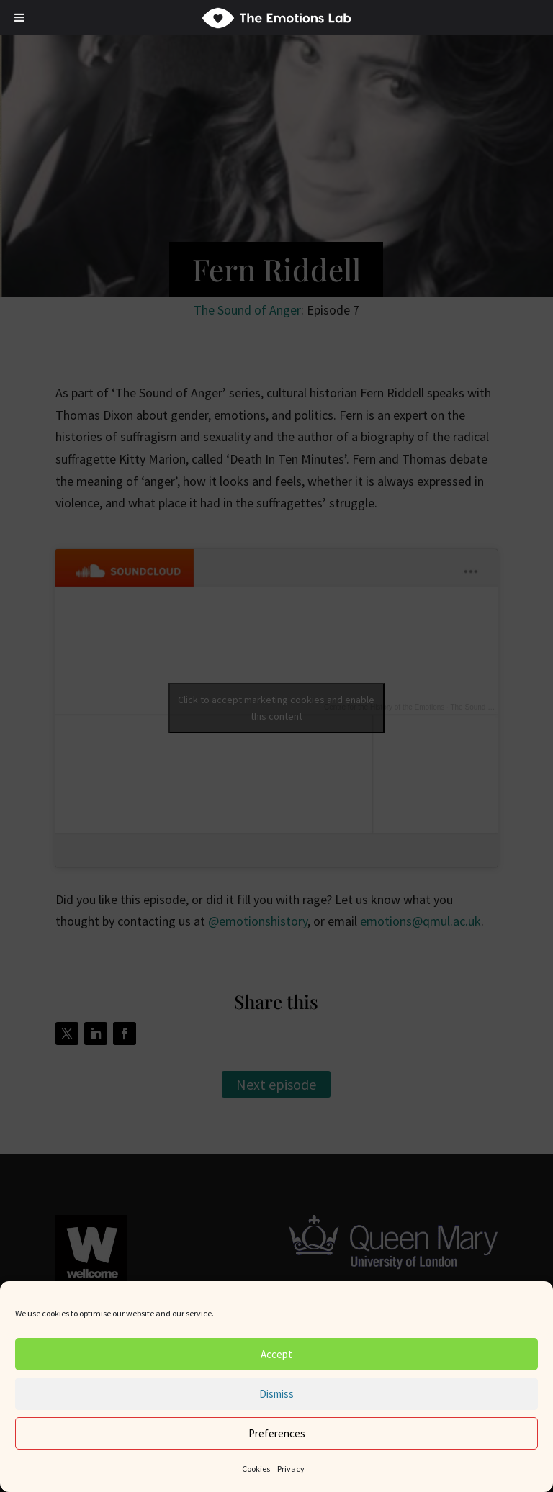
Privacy (291, 1468)
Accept (276, 1354)
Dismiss (276, 1394)
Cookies (256, 1468)
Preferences (276, 1433)
